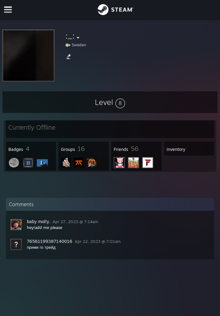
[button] (110, 102)
